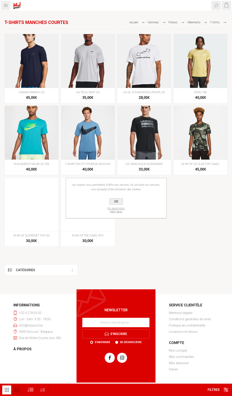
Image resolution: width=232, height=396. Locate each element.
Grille (6, 389)
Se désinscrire (131, 342)
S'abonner (102, 342)
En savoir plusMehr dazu (116, 210)
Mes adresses (179, 363)
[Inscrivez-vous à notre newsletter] (115, 322)
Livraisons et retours (183, 331)
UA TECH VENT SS (88, 92)
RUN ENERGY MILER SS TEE (31, 164)
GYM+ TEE (200, 92)
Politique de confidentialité (187, 325)
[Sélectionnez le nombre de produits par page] (30, 390)
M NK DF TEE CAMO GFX (88, 235)
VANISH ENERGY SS (31, 92)
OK (116, 201)
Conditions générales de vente (190, 319)
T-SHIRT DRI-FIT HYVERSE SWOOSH (88, 164)
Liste (16, 389)
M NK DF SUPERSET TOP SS (31, 235)
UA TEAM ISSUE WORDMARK (144, 164)
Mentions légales (181, 313)
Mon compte (178, 350)
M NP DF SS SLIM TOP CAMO (200, 164)
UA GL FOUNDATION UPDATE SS (144, 92)
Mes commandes (181, 357)
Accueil (133, 22)
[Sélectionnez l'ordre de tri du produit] (42, 390)
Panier (173, 369)
